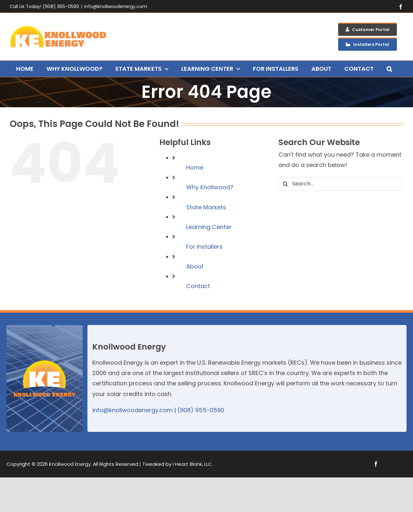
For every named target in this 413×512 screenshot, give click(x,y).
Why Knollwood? (209, 187)
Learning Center (209, 227)
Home (194, 167)
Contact (198, 286)
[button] (389, 69)
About (195, 266)
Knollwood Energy (70, 464)
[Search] (285, 184)
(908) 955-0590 (200, 410)
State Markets (206, 207)
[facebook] (375, 463)
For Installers (204, 247)
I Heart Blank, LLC (192, 464)
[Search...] (340, 184)
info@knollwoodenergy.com (115, 6)
